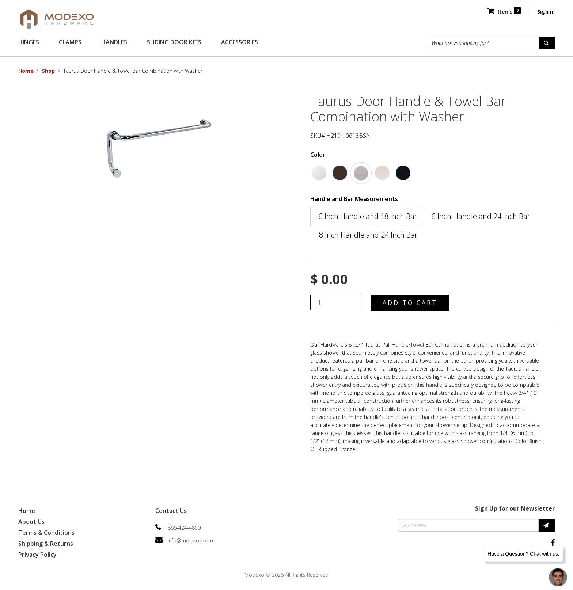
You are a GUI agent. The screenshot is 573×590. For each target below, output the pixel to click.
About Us (31, 522)
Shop (48, 70)
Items (504, 11)
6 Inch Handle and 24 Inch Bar (481, 216)
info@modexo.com (190, 540)
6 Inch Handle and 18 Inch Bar (368, 216)
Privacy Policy (37, 555)
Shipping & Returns (45, 544)
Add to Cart (410, 303)
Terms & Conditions (46, 533)
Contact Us (171, 511)
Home (26, 70)
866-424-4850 (184, 527)
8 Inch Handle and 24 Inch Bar (368, 235)
